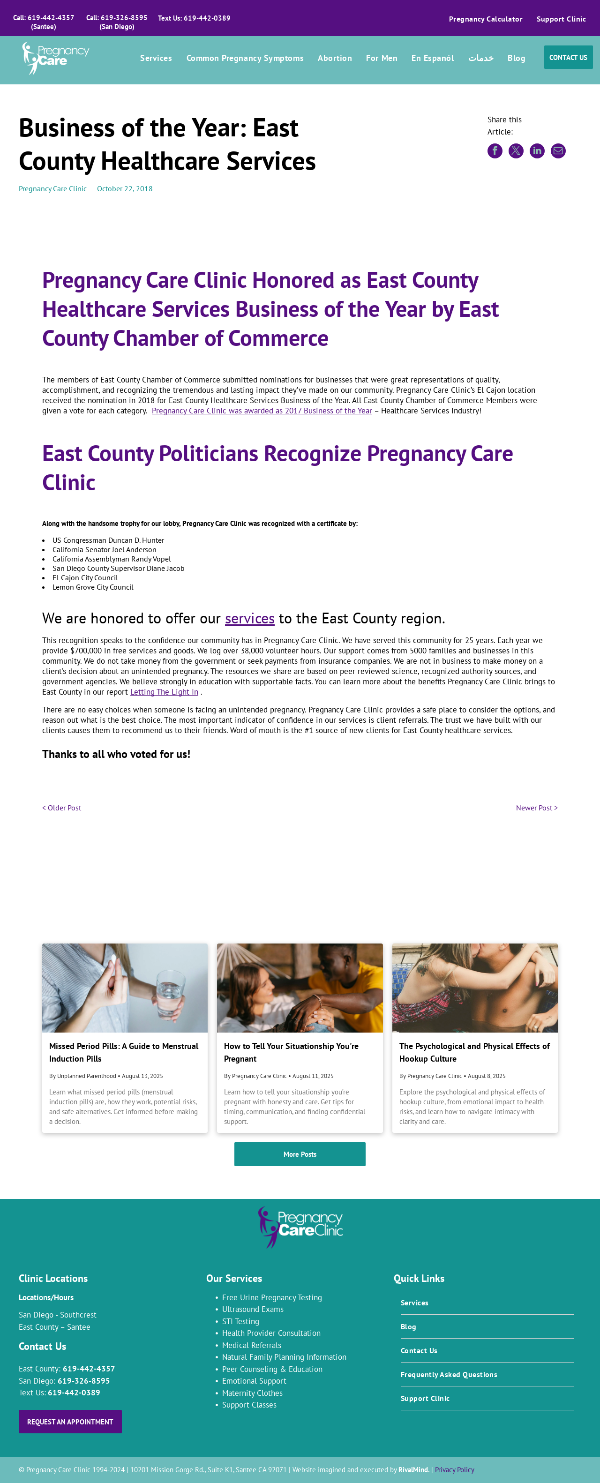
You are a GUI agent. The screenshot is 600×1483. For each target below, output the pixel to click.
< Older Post (61, 807)
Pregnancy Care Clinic (53, 188)
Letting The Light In (164, 692)
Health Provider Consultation (271, 1333)
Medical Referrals (251, 1345)
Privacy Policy (454, 1469)
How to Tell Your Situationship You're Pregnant (291, 1052)
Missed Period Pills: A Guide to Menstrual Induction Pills (123, 1052)
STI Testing (240, 1321)
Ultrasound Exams (253, 1309)
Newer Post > (537, 807)
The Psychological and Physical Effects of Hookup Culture (474, 1052)
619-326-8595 (84, 1381)
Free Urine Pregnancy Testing (272, 1297)
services (250, 618)
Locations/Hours (46, 1297)
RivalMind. (413, 1469)
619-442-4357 (89, 1368)
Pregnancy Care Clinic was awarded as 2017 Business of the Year (262, 410)
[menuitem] (486, 18)
